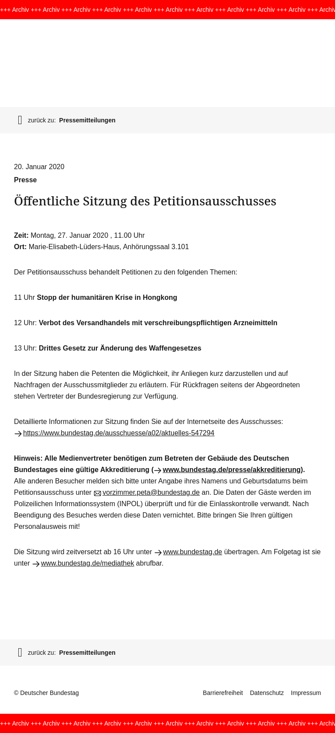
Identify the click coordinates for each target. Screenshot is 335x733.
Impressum (306, 692)
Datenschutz (267, 692)
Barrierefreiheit (223, 692)
